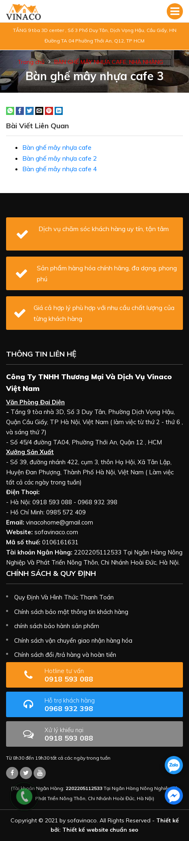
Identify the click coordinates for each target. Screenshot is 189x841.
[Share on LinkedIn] (59, 110)
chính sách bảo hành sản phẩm (56, 626)
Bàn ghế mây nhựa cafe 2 (59, 158)
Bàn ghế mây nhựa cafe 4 (59, 169)
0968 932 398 (95, 705)
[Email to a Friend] (39, 110)
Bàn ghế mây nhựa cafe (56, 147)
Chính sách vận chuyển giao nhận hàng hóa (73, 640)
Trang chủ (31, 62)
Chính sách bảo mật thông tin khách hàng (71, 612)
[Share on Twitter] (29, 110)
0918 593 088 (89, 675)
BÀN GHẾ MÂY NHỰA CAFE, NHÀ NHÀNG (108, 62)
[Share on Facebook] (20, 110)
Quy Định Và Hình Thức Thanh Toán (64, 597)
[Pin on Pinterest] (49, 110)
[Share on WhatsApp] (10, 110)
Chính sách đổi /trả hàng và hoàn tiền (65, 654)
